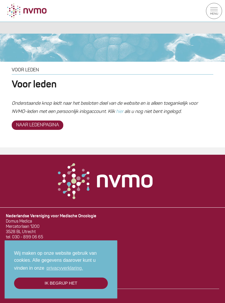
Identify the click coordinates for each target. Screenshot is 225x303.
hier (119, 111)
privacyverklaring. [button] (65, 268)
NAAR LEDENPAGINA (37, 125)
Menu (214, 11)
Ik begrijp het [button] (61, 283)
